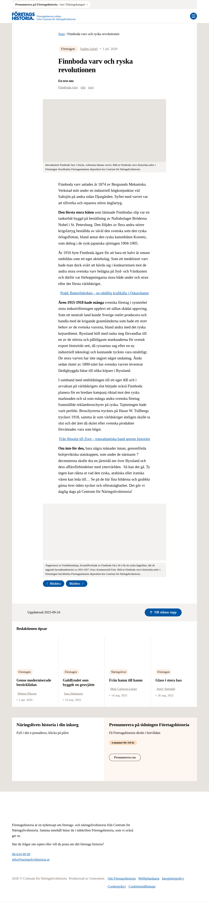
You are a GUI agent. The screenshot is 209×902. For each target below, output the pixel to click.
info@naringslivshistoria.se (31, 859)
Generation (96, 878)
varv (91, 87)
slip (83, 87)
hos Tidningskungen (50, 4)
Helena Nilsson (27, 693)
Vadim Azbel (89, 49)
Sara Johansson (73, 693)
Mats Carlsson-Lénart (123, 688)
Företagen (68, 49)
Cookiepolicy (117, 886)
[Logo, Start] (44, 16)
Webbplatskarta (148, 878)
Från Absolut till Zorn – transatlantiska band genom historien (104, 439)
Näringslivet (118, 672)
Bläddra (53, 583)
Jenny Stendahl (166, 688)
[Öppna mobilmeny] (193, 16)
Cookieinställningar (142, 886)
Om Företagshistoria (122, 878)
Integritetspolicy (173, 878)
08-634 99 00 (21, 854)
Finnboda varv (68, 87)
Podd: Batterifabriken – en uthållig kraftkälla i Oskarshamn (104, 293)
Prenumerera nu (125, 757)
